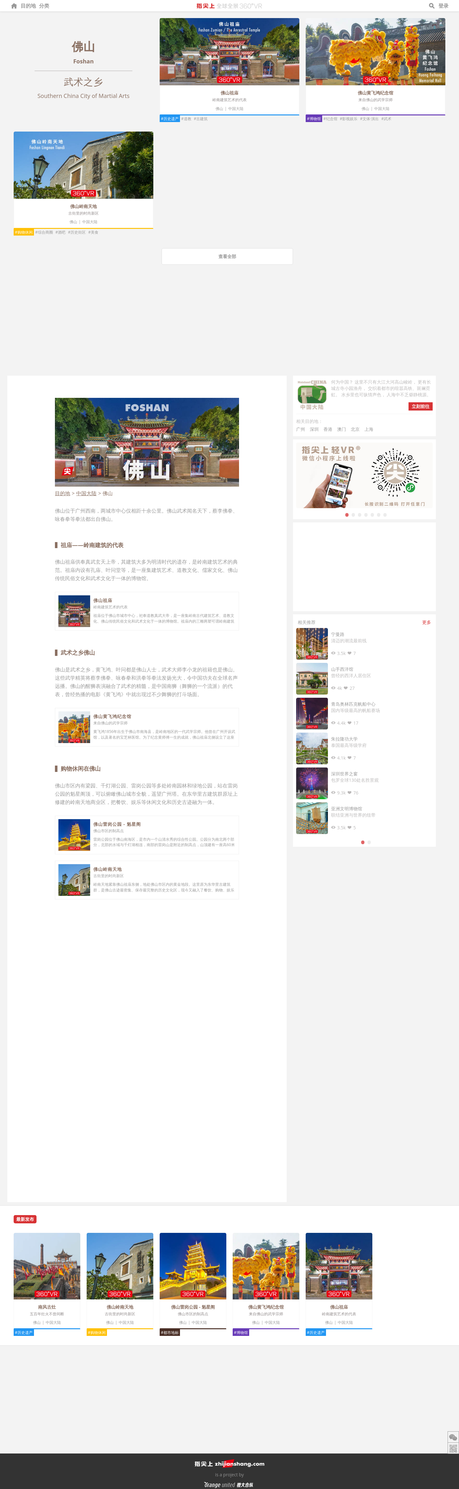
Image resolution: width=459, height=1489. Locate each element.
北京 (355, 429)
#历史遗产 (170, 118)
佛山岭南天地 (83, 206)
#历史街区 (77, 232)
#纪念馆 (330, 118)
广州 (300, 429)
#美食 (93, 232)
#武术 (386, 118)
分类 (44, 5)
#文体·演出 (369, 118)
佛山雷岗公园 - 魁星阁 (117, 824)
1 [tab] (347, 514)
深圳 (314, 429)
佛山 (219, 108)
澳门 (341, 429)
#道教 (186, 118)
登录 (443, 5)
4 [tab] (366, 514)
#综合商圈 (44, 232)
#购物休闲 (24, 232)
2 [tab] (353, 514)
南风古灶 (47, 1307)
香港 (327, 429)
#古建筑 (201, 118)
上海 (368, 429)
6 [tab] (378, 514)
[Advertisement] (229, 328)
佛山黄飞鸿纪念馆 (375, 93)
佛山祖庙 (229, 93)
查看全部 (227, 256)
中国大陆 (235, 108)
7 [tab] (385, 514)
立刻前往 (420, 406)
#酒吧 (61, 232)
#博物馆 (314, 118)
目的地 (28, 5)
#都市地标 (170, 1332)
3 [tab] (359, 514)
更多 (426, 622)
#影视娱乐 (349, 118)
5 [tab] (372, 514)
